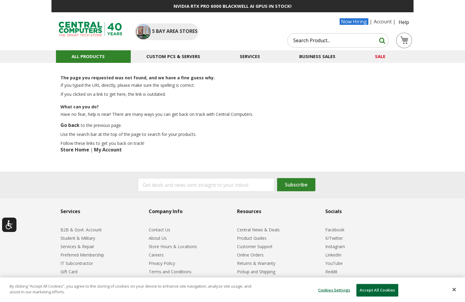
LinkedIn (333, 255)
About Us (158, 238)
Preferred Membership (82, 255)
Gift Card (69, 271)
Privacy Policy (162, 263)
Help (404, 22)
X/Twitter (334, 238)
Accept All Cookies (377, 290)
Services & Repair (77, 246)
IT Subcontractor (76, 263)
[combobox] (338, 40)
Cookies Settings (334, 290)
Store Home (74, 149)
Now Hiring (354, 21)
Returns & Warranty (256, 263)
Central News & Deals (258, 230)
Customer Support (255, 246)
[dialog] (232, 289)
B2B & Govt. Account (81, 230)
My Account (108, 149)
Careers (156, 255)
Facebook (334, 230)
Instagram (335, 246)
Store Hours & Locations (173, 246)
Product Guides (252, 238)
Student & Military (77, 238)
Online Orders (250, 255)
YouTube (334, 263)
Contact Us (159, 230)
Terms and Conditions (170, 271)
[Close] (454, 289)
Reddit (331, 271)
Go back (70, 125)
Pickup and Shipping (256, 271)
